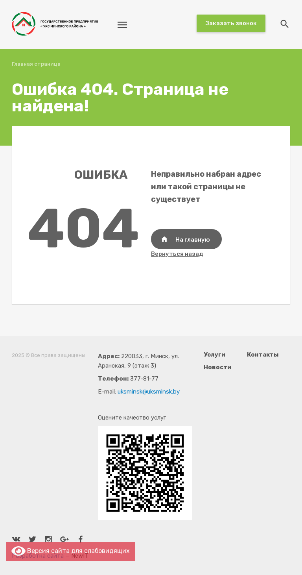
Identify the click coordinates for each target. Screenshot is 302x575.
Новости (217, 367)
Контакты (263, 354)
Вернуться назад (177, 253)
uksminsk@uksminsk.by (149, 391)
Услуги (214, 354)
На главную (185, 239)
